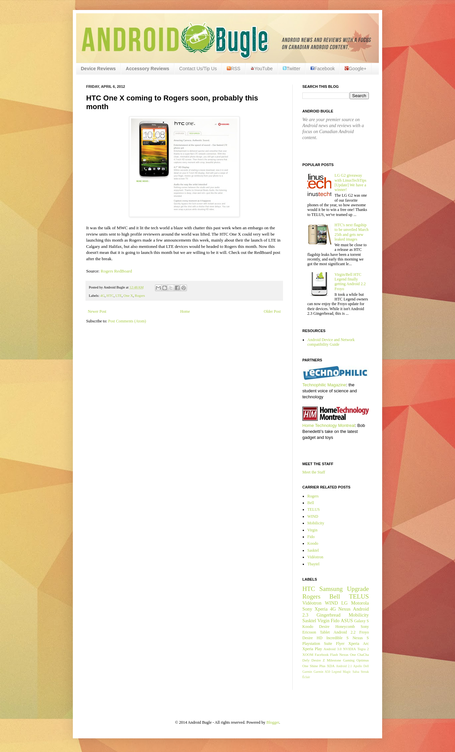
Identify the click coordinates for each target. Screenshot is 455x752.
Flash (334, 655)
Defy (306, 660)
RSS (233, 68)
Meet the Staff (313, 472)
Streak (365, 671)
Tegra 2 (363, 649)
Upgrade (358, 588)
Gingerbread (329, 615)
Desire (324, 626)
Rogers (140, 295)
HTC (110, 295)
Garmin (307, 671)
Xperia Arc (358, 643)
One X (128, 295)
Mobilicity (315, 523)
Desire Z (318, 660)
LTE (118, 295)
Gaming (349, 660)
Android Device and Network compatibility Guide (331, 342)
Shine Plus (317, 666)
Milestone (334, 660)
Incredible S (337, 638)
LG (344, 603)
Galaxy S (361, 621)
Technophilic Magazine (324, 384)
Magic (347, 671)
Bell (310, 502)
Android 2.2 (345, 632)
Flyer (340, 643)
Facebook (322, 68)
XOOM (307, 655)
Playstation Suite (317, 643)
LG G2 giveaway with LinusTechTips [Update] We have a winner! (351, 182)
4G (102, 295)
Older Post (272, 311)
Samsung (331, 588)
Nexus (344, 609)
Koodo (312, 543)
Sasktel (313, 550)
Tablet (325, 632)
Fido (311, 536)
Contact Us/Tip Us (198, 68)
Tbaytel (313, 564)
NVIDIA (349, 649)
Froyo (364, 632)
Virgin (312, 530)
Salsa (356, 671)
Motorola (360, 603)
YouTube (261, 68)
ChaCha (363, 655)
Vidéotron (315, 557)
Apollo (357, 666)
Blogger (272, 722)
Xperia (321, 609)
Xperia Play (312, 649)
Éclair (306, 677)
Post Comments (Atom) (127, 321)
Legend (336, 671)
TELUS (313, 509)
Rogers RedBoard (116, 271)
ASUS (347, 620)
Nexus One (347, 655)
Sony (307, 609)
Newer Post (97, 311)
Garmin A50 (322, 671)
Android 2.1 (344, 666)
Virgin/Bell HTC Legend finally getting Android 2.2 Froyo (350, 281)
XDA (331, 666)
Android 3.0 (333, 649)
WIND (312, 516)
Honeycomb (345, 626)
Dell (366, 666)
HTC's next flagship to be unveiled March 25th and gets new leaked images (352, 232)
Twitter (291, 68)
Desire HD (312, 638)
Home (185, 311)
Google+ (355, 68)
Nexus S (361, 638)
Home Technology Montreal (328, 425)
